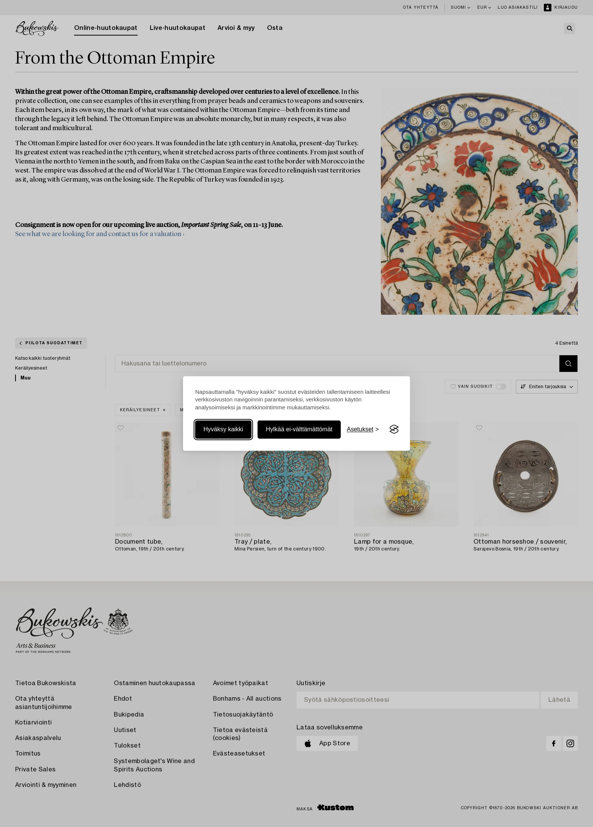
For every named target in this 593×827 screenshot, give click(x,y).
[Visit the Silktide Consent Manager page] (394, 429)
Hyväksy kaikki (223, 429)
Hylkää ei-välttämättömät (299, 429)
